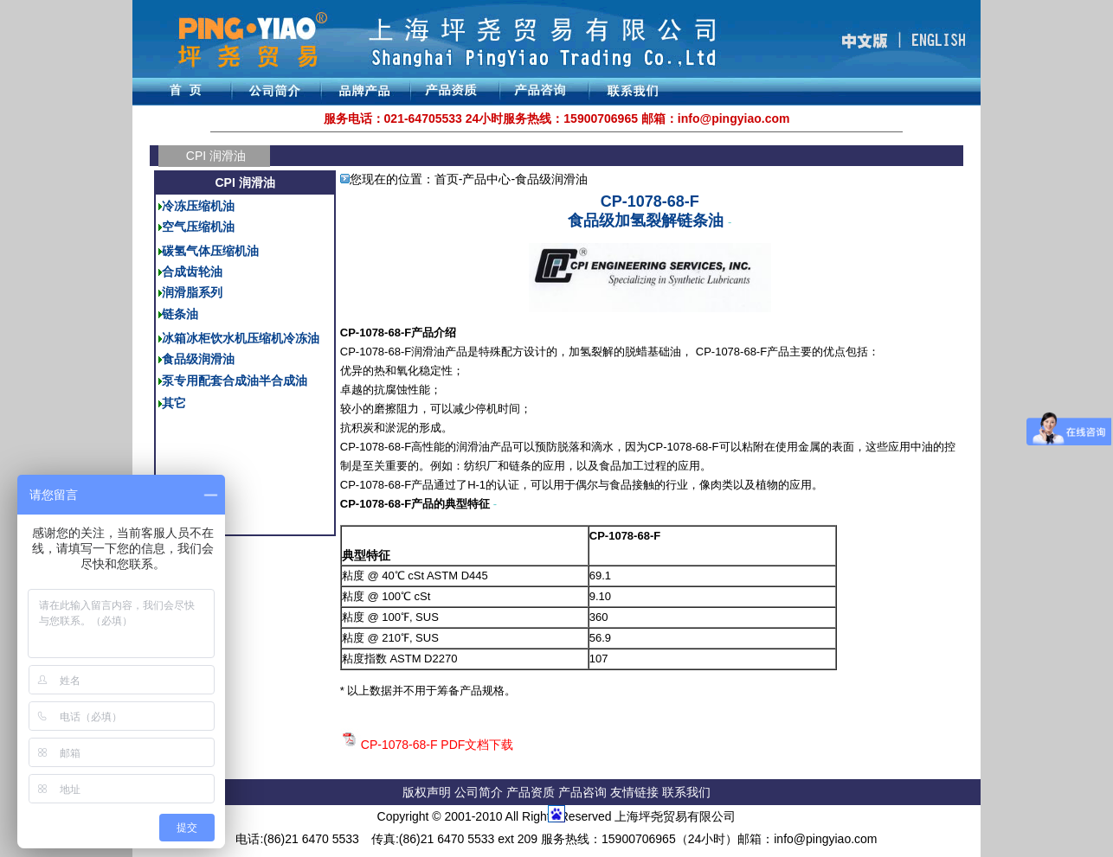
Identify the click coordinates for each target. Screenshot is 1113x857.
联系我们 (686, 792)
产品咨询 (582, 792)
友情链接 (636, 792)
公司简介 (480, 792)
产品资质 (530, 792)
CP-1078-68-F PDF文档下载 (437, 744)
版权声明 (426, 792)
